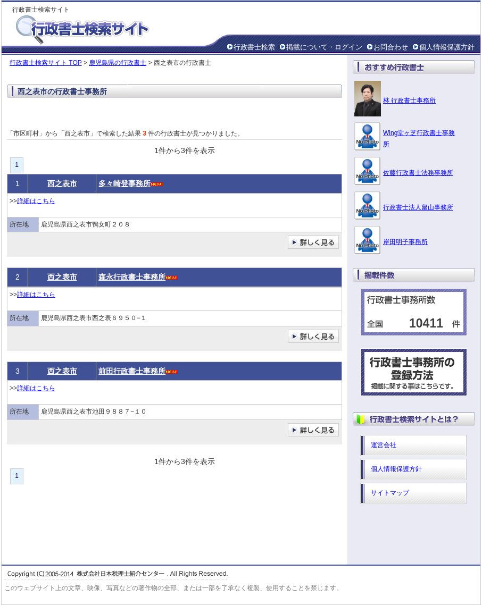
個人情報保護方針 (447, 47)
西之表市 (62, 183)
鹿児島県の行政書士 (117, 62)
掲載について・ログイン (324, 47)
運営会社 (383, 445)
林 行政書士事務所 (409, 100)
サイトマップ (390, 493)
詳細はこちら (36, 201)
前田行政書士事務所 (131, 371)
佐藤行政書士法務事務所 (418, 173)
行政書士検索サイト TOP (46, 62)
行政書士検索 (254, 47)
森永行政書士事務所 (131, 277)
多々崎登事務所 (124, 183)
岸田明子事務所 (405, 242)
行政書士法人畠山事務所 (418, 207)
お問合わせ (390, 47)
